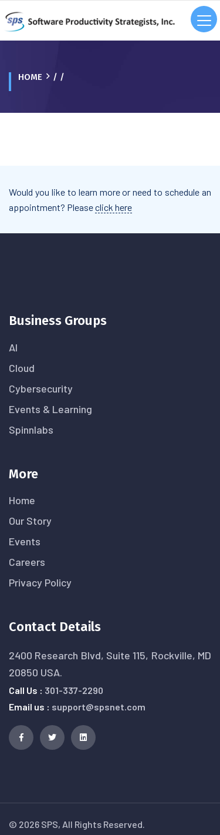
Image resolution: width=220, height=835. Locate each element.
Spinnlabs (31, 429)
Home (30, 77)
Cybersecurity (41, 388)
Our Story (30, 520)
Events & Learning (50, 409)
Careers (27, 561)
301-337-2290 (74, 690)
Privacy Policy (40, 582)
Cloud (22, 367)
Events (24, 541)
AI (13, 347)
